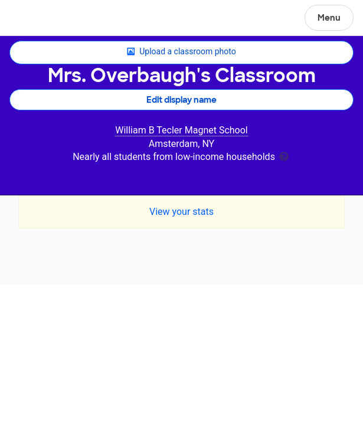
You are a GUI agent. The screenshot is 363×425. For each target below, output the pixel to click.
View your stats (181, 211)
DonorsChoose (37, 18)
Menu (329, 17)
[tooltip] (283, 155)
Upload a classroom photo (181, 52)
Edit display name (181, 99)
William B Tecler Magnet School (181, 130)
